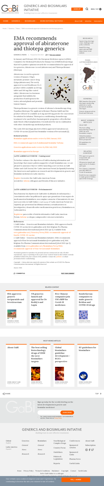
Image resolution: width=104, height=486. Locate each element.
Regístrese (18, 214)
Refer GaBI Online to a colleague (52, 474)
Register (17, 178)
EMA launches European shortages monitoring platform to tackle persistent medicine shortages (87, 105)
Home (5, 21)
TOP (98, 394)
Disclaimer (55, 471)
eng (92, 9)
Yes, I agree (75, 479)
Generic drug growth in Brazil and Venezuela (87, 112)
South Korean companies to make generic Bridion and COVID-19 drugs (87, 177)
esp (97, 9)
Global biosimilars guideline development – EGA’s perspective (87, 138)
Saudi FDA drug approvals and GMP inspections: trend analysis (85, 50)
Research (25, 454)
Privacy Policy (57, 418)
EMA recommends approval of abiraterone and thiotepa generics (42, 28)
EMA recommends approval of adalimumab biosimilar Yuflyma (38, 143)
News (18, 28)
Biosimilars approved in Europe (26, 151)
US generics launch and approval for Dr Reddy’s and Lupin (87, 164)
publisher (59, 257)
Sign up (77, 9)
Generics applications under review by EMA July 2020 (35, 147)
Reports (57, 464)
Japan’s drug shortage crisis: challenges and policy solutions (86, 43)
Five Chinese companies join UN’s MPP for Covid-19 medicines (87, 170)
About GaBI (78, 21)
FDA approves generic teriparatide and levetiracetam (86, 158)
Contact (73, 471)
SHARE (6, 394)
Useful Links (74, 464)
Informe (23, 217)
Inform (26, 181)
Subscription (98, 21)
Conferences (74, 441)
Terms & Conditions (42, 471)
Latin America (12, 448)
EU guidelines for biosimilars (85, 143)
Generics (17, 21)
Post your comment (55, 55)
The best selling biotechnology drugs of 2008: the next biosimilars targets (87, 130)
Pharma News (74, 459)
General (25, 445)
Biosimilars (31, 21)
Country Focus (59, 448)
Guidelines (58, 452)
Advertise (88, 21)
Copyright (64, 471)
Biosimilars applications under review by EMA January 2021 (37, 139)
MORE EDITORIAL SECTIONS (52, 21)
